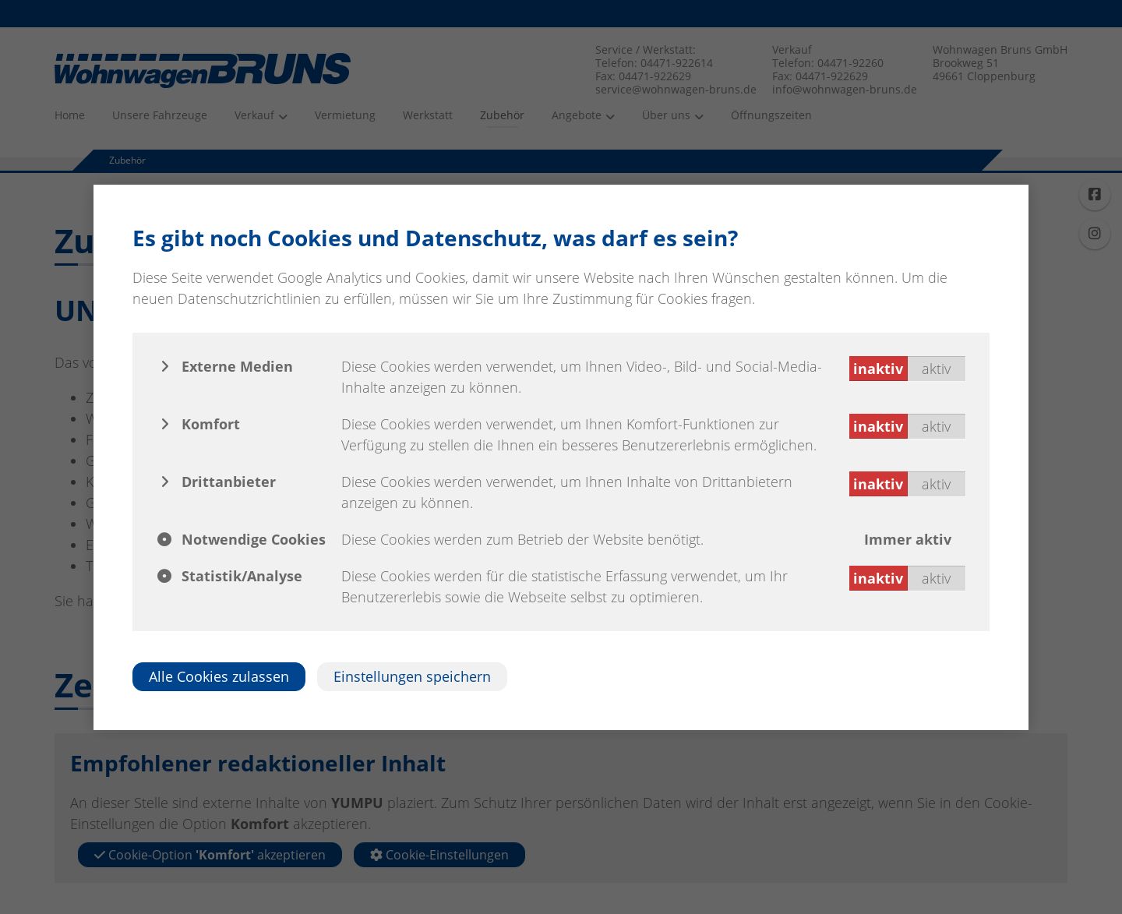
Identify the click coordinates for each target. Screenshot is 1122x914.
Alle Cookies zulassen (219, 676)
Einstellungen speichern (412, 676)
